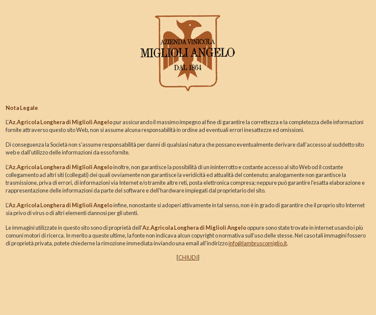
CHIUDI (188, 257)
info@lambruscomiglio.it (257, 243)
